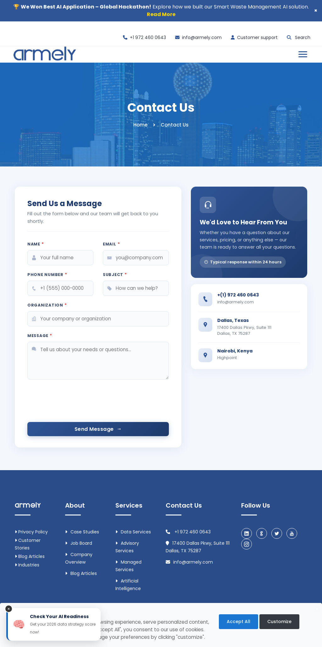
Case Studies (82, 532)
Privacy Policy (31, 532)
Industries (27, 565)
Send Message (98, 429)
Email (111, 244)
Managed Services (128, 566)
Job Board (78, 543)
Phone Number (47, 275)
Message (39, 336)
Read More (161, 14)
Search (302, 37)
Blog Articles (30, 556)
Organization (47, 305)
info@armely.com (202, 37)
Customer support (257, 37)
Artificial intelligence (128, 585)
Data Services (133, 532)
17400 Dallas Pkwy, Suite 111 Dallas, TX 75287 (198, 547)
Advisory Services (127, 547)
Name (35, 244)
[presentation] (75, 404)
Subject (115, 275)
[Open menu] (302, 54)
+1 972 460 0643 (148, 37)
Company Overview (78, 558)
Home (140, 124)
